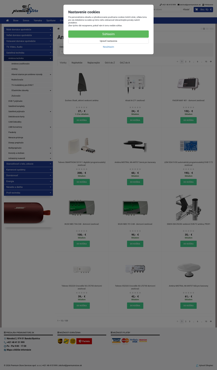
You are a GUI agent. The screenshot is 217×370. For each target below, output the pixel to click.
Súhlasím (108, 34)
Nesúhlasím (108, 47)
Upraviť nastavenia (108, 41)
